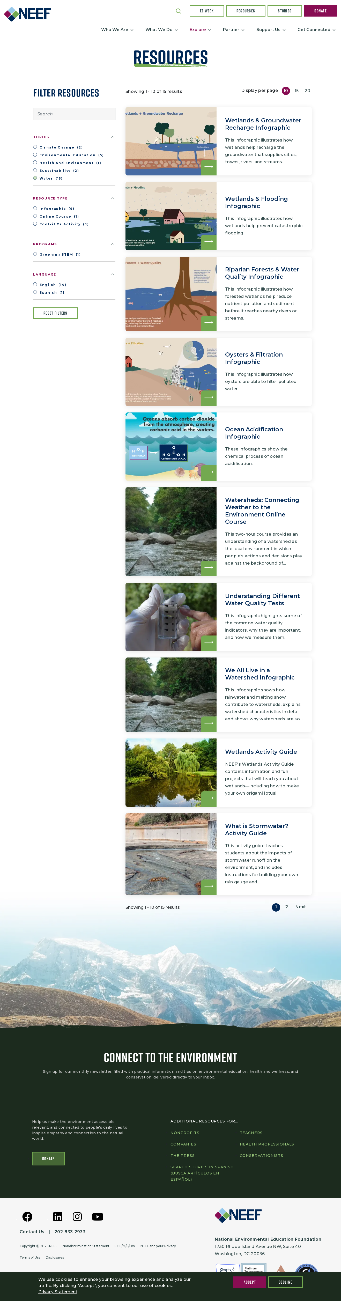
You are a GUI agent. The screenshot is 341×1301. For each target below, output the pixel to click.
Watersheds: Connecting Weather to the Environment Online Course (262, 511)
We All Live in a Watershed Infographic (260, 674)
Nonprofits (184, 1132)
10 (286, 90)
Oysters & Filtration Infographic (254, 358)
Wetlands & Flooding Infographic (256, 202)
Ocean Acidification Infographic (254, 433)
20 (307, 90)
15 (297, 90)
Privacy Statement (57, 1291)
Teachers (251, 1132)
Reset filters (55, 313)
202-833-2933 (70, 1231)
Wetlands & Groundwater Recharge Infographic (263, 124)
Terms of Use (30, 1257)
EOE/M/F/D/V (125, 1246)
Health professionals (267, 1144)
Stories (285, 11)
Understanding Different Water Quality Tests (262, 600)
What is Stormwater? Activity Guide (256, 830)
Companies (183, 1144)
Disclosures (55, 1257)
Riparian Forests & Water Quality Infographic (262, 273)
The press (182, 1155)
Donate (320, 11)
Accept (250, 1282)
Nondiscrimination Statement (86, 1246)
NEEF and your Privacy (158, 1246)
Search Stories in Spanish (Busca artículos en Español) (202, 1173)
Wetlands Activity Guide (261, 751)
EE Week (207, 11)
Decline (285, 1282)
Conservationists (261, 1155)
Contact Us (32, 1231)
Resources (245, 11)
